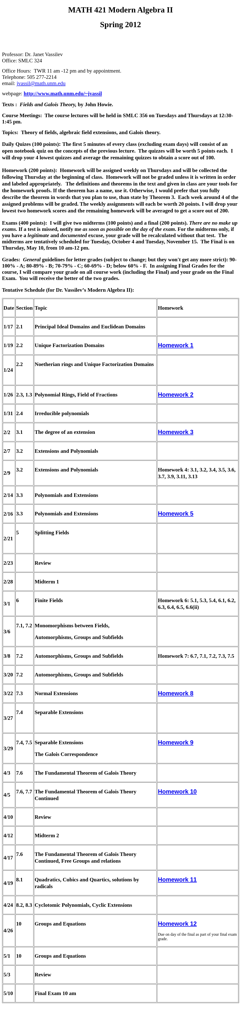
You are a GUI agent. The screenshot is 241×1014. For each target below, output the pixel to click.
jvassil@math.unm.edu (41, 83)
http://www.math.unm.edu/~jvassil (63, 93)
